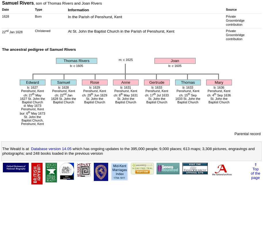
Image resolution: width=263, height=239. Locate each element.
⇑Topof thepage (255, 171)
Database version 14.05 (51, 149)
